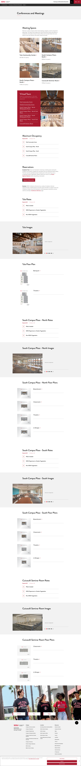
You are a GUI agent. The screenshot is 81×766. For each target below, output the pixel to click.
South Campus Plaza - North (49, 56)
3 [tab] (49, 253)
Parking (56, 733)
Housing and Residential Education (61, 1)
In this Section (4, 4)
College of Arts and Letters (30, 727)
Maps (56, 731)
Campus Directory (58, 729)
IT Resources (57, 751)
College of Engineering (30, 731)
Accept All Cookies (62, 763)
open (72, 2)
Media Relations (57, 745)
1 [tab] (46, 253)
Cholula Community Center (27, 104)
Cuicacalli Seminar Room (50, 81)
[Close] (79, 761)
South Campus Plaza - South (27, 81)
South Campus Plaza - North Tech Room (29, 112)
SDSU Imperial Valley (44, 733)
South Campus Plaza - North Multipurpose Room (27, 108)
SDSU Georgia (42, 731)
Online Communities (58, 754)
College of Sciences (29, 741)
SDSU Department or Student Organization (34, 210)
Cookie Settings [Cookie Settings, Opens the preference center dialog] (62, 758)
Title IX (56, 741)
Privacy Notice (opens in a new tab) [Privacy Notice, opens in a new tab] (34, 758)
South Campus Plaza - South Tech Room (29, 120)
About (24, 4)
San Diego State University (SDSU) (46, 727)
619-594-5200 (16, 728)
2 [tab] (48, 253)
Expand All (24, 138)
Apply (49, 714)
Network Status (57, 747)
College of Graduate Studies (31, 733)
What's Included (27, 205)
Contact (19, 714)
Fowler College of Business (30, 743)
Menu (77, 1)
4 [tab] (51, 253)
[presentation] (27, 725)
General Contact (57, 727)
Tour (34, 714)
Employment (57, 739)
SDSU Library (28, 745)
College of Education (29, 729)
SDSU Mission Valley (43, 735)
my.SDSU (56, 737)
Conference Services (36, 190)
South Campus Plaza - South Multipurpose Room (27, 116)
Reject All (62, 761)
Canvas (56, 735)
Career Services (57, 749)
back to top (76, 722)
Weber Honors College (30, 748)
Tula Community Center (28, 55)
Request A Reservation (28, 180)
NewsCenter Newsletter (59, 743)
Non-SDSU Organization (29, 214)
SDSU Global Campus (44, 729)
